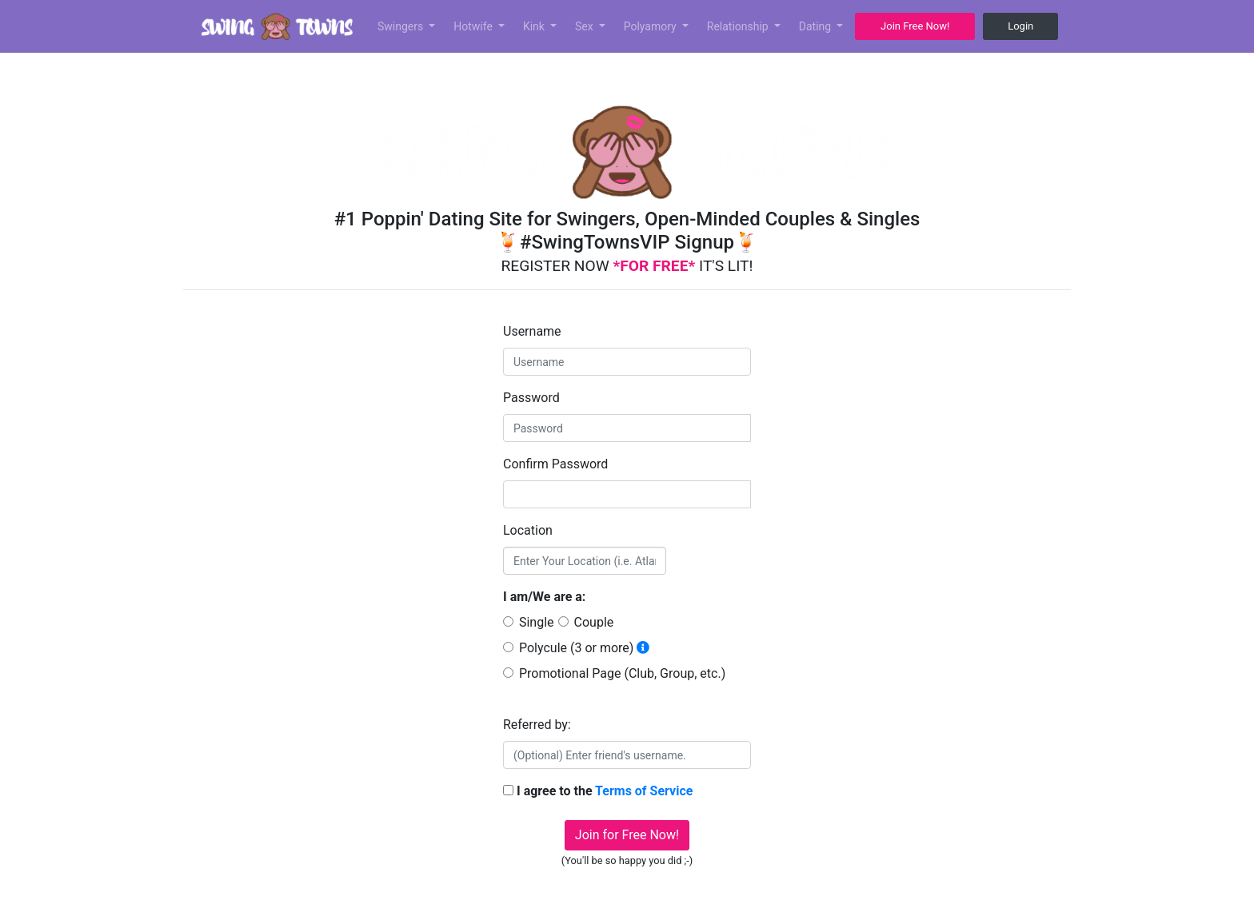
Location (528, 530)
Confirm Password (555, 464)
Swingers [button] (401, 26)
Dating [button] (816, 26)
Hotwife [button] (474, 26)
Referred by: (537, 724)
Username (532, 331)
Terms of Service (644, 790)
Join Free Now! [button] (915, 26)
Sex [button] (585, 26)
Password (531, 397)
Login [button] (1020, 26)
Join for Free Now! (627, 834)
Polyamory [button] (652, 26)
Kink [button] (535, 26)
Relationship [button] (739, 26)
